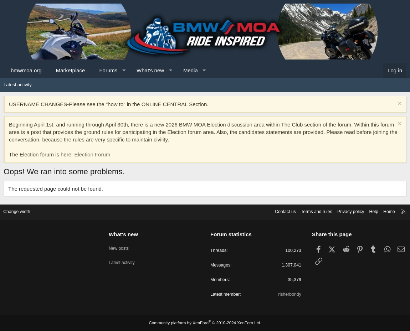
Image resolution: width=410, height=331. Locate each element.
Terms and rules (309, 210)
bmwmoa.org (26, 70)
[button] (123, 70)
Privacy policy (345, 210)
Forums (108, 70)
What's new (150, 70)
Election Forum (92, 154)
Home (385, 210)
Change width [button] (21, 210)
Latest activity (18, 84)
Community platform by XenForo (205, 323)
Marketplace (70, 70)
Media (190, 70)
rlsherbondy (287, 294)
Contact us (276, 210)
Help (369, 210)
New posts (121, 245)
